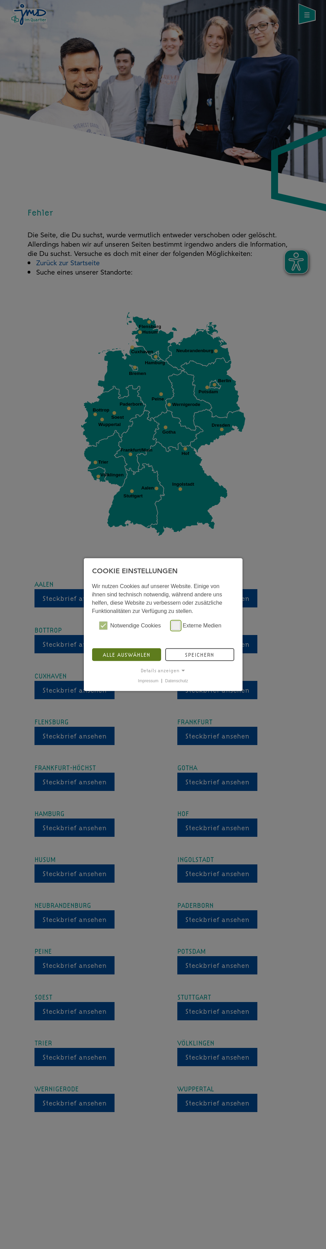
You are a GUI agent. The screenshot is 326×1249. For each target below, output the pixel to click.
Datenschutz (176, 680)
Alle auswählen (126, 654)
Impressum (148, 680)
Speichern (199, 654)
